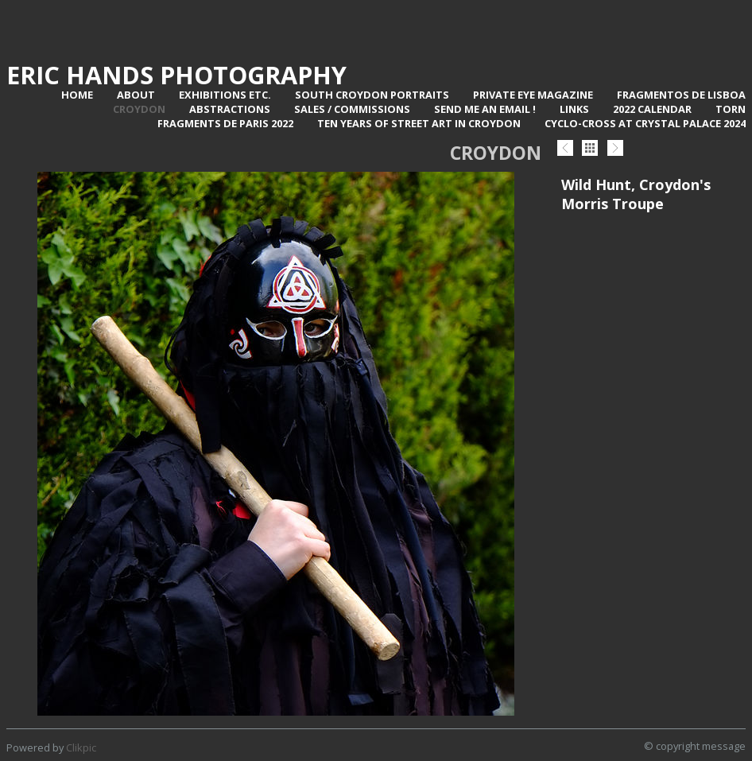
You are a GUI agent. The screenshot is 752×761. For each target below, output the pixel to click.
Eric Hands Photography (176, 74)
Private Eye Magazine (533, 94)
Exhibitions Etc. (225, 94)
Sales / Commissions (352, 109)
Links (574, 109)
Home (77, 94)
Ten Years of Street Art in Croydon (419, 123)
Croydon (139, 109)
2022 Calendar (652, 109)
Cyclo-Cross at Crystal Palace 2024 (645, 123)
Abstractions (229, 109)
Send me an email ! (485, 109)
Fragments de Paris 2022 (225, 123)
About (136, 94)
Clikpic (81, 747)
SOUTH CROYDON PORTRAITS (372, 94)
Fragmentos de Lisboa (681, 94)
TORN (730, 109)
